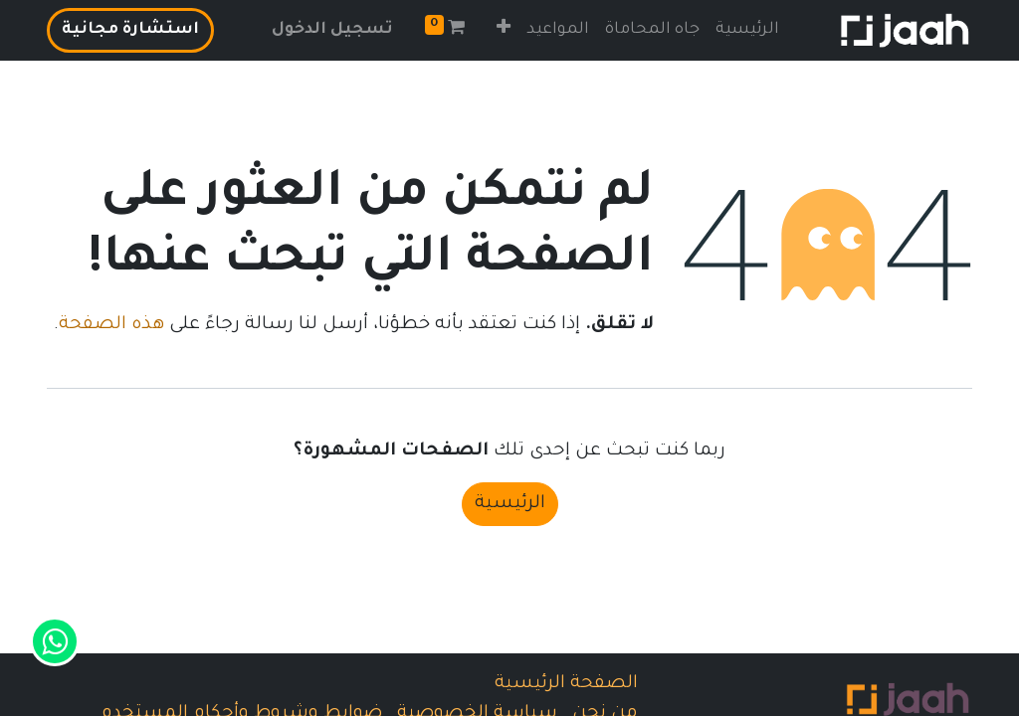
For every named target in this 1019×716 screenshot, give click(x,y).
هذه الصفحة (111, 325)
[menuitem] (747, 30)
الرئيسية (510, 504)
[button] (503, 30)
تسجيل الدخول (332, 30)
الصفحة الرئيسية (566, 684)
